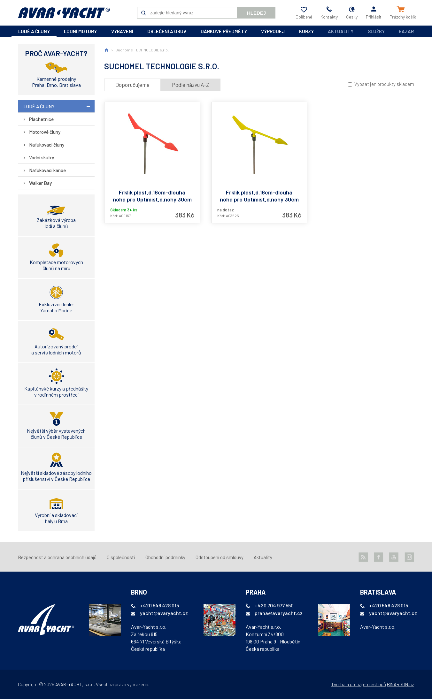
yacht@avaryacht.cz (164, 613)
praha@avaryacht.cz (279, 613)
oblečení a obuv (166, 31)
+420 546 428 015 (159, 605)
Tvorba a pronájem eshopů (358, 684)
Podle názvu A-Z (190, 84)
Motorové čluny (44, 132)
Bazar (406, 31)
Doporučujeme (132, 84)
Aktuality (340, 31)
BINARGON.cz (400, 684)
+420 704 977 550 (274, 605)
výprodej (273, 31)
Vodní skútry (41, 157)
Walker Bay (40, 183)
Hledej (256, 13)
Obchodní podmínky (165, 557)
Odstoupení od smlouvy (219, 557)
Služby (376, 31)
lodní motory (80, 31)
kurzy (306, 31)
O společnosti (121, 557)
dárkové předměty (224, 31)
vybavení (122, 31)
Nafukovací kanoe (47, 170)
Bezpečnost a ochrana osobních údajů (57, 557)
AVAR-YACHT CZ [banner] (64, 12)
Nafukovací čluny (46, 145)
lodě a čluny (34, 31)
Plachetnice (41, 119)
